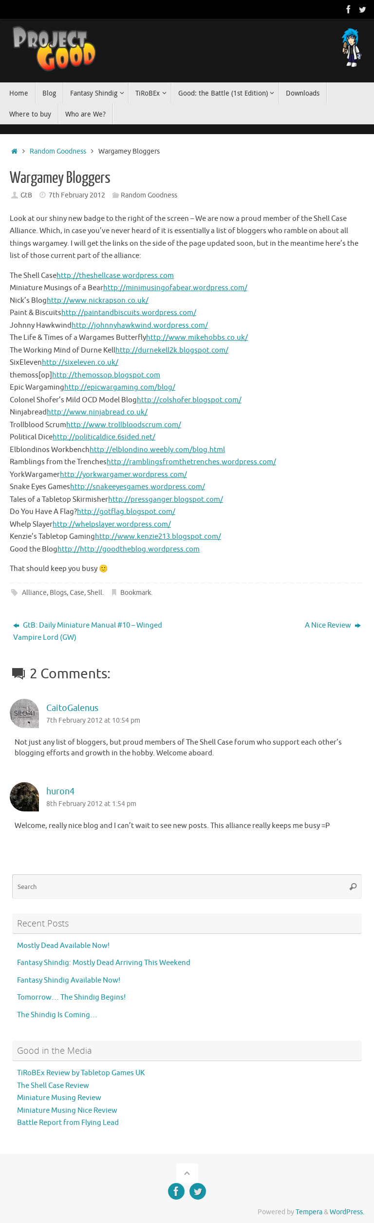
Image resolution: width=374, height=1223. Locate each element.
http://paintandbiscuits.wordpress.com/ (128, 312)
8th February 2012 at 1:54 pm (91, 804)
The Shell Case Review (53, 1085)
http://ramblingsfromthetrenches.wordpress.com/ (191, 462)
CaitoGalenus (72, 708)
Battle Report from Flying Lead (68, 1122)
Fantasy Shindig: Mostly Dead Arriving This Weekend (103, 962)
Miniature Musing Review (59, 1098)
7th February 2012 (77, 195)
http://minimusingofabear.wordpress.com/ (175, 288)
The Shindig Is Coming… (57, 1015)
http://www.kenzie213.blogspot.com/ (158, 536)
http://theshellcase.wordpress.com (115, 275)
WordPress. (347, 1212)
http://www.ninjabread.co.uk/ (97, 412)
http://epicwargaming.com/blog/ (119, 387)
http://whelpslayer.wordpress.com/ (112, 524)
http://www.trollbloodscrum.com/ (123, 425)
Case (77, 593)
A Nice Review (333, 625)
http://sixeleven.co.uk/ (80, 362)
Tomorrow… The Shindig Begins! (71, 997)
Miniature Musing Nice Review (67, 1110)
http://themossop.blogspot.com (106, 375)
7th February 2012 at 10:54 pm (93, 720)
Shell (94, 593)
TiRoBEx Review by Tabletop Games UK (81, 1073)
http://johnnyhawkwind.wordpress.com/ (140, 325)
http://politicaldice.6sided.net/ (104, 437)
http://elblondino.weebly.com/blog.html (157, 449)
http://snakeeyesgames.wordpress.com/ (137, 487)
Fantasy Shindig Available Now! (68, 980)
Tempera (309, 1212)
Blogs (58, 593)
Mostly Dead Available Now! (63, 945)
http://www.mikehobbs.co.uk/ (197, 337)
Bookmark (135, 593)
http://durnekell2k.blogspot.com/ (171, 350)
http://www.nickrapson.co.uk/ (98, 300)
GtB (26, 195)
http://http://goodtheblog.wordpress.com (128, 549)
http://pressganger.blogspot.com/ (165, 499)
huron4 (60, 791)
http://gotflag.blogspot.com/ (126, 511)
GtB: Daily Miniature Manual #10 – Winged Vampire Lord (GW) (87, 632)
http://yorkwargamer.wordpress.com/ (123, 474)
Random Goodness (58, 151)
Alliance (34, 593)
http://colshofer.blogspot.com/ (189, 400)
